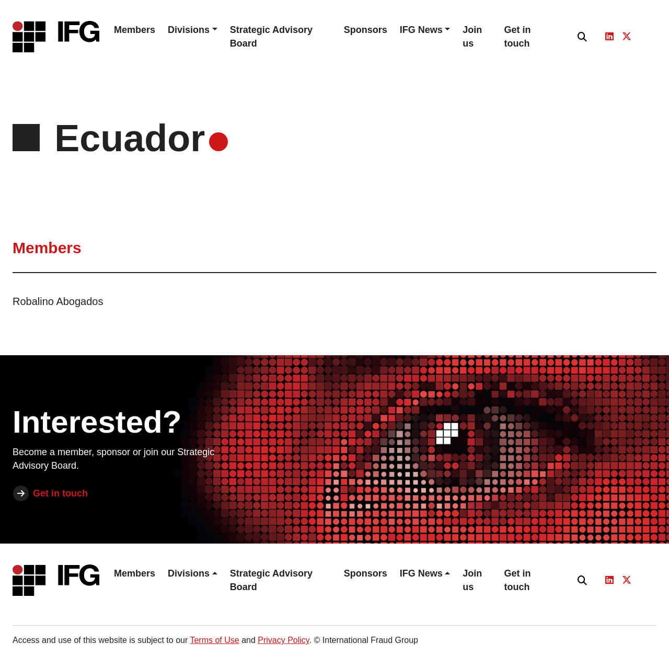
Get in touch (517, 37)
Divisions (189, 30)
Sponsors (365, 30)
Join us (472, 37)
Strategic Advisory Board (271, 37)
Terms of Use (214, 640)
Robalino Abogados (58, 301)
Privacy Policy (283, 640)
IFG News (421, 30)
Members (134, 30)
